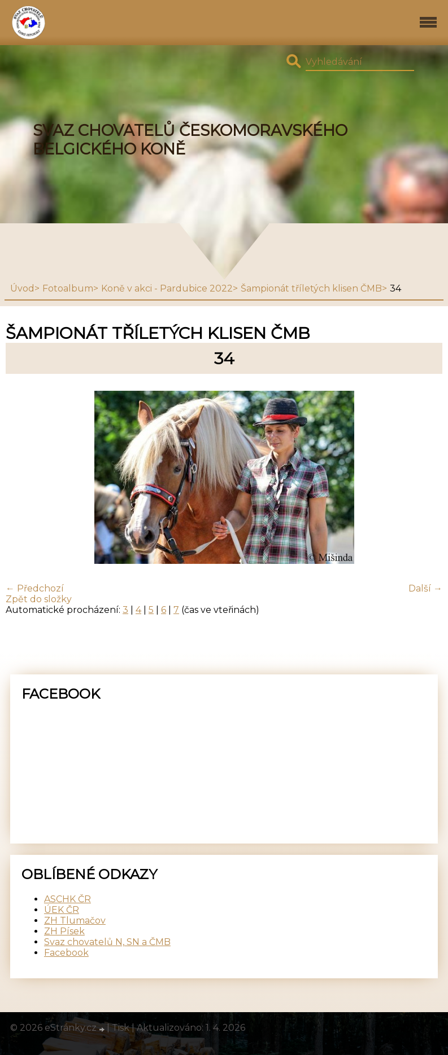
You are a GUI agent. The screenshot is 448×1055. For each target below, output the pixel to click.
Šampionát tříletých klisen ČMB (311, 288)
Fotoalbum (67, 288)
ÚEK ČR (61, 909)
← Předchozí (35, 588)
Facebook (66, 952)
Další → (425, 588)
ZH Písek (64, 931)
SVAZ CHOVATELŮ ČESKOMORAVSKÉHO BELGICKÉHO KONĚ (190, 139)
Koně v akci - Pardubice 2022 (167, 288)
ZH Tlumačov (75, 920)
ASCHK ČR (67, 899)
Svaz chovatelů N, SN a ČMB (107, 942)
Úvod (22, 288)
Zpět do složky (39, 599)
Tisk (120, 1027)
